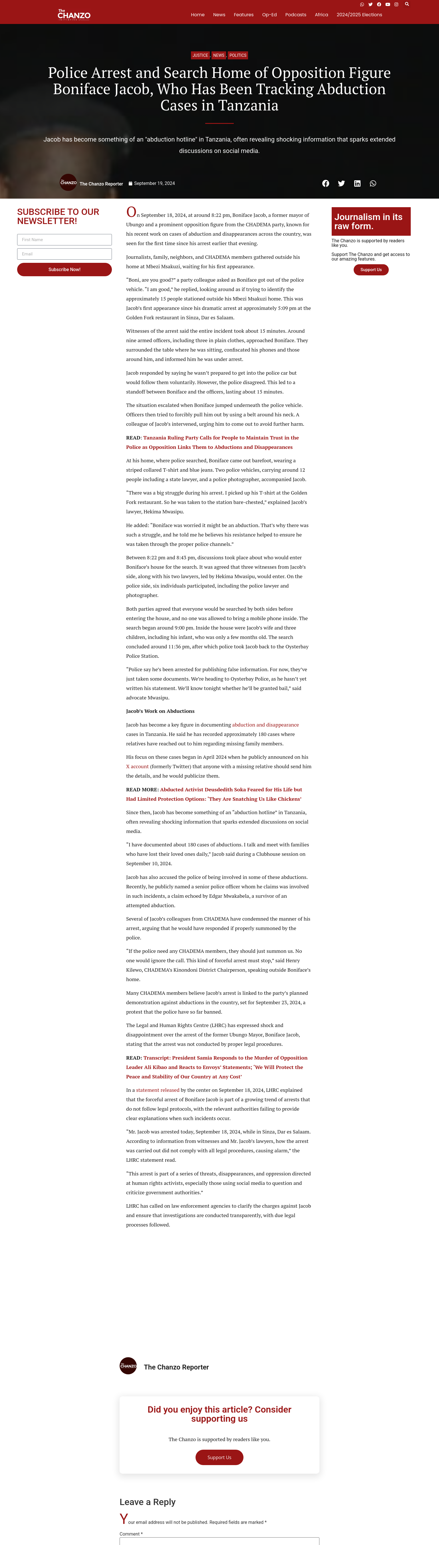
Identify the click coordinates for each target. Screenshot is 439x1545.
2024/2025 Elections (359, 14)
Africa (321, 14)
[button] (406, 4)
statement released (158, 1089)
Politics (237, 55)
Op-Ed (269, 14)
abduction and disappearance (265, 724)
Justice (200, 55)
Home (198, 14)
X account (137, 766)
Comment (131, 1534)
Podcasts (295, 14)
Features (244, 14)
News (219, 14)
